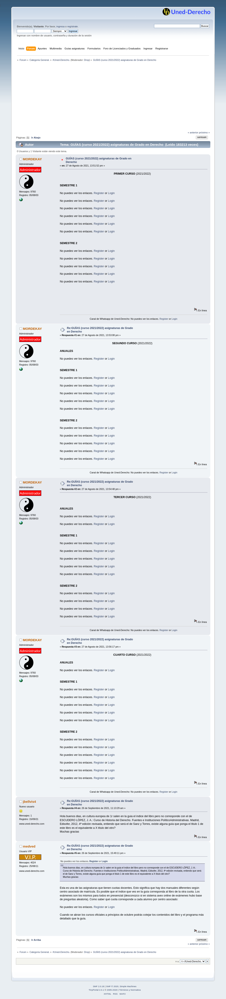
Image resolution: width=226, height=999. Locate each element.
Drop (86, 60)
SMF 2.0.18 (98, 986)
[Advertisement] (113, 97)
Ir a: (177, 961)
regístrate (72, 26)
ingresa (60, 26)
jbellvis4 (29, 801)
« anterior (193, 132)
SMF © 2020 (112, 986)
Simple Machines (128, 986)
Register (99, 193)
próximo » (204, 132)
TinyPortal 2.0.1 (96, 990)
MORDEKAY (32, 159)
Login (111, 193)
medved (29, 846)
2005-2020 (112, 990)
